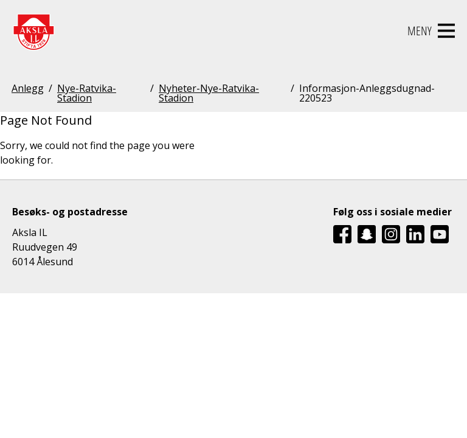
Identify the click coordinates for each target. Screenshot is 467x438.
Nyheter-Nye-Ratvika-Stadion (209, 93)
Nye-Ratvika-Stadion (86, 93)
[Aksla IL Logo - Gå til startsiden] (33, 31)
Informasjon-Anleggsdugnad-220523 (367, 93)
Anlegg (28, 89)
